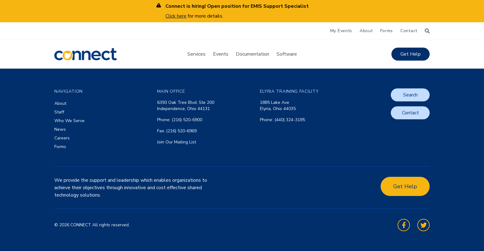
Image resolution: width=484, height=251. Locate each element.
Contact (408, 31)
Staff (59, 112)
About (366, 31)
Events (220, 54)
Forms (386, 31)
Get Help (410, 54)
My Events (341, 31)
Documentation (252, 54)
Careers (62, 138)
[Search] (427, 30)
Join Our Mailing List (176, 142)
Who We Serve (69, 121)
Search (410, 94)
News (60, 129)
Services (196, 54)
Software (287, 54)
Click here (175, 16)
